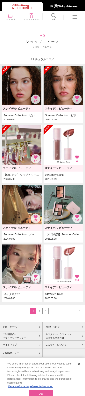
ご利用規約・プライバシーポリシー (14, 336)
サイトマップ (10, 344)
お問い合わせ (53, 327)
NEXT (78, 311)
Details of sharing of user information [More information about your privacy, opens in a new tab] (30, 391)
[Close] (78, 369)
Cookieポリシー (11, 352)
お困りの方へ (10, 327)
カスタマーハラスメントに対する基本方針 (58, 336)
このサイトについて (56, 344)
